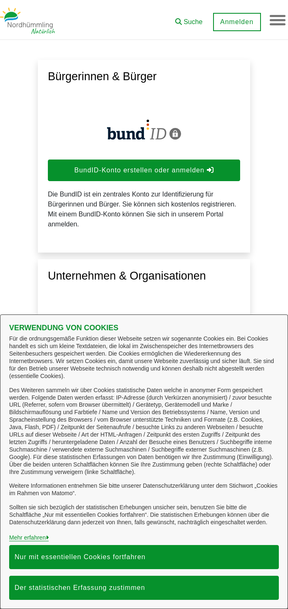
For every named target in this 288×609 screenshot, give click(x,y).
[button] (188, 19)
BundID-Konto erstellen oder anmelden (144, 170)
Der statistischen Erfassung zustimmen (80, 587)
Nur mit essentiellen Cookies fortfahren (80, 556)
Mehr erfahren (27, 537)
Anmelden (236, 21)
